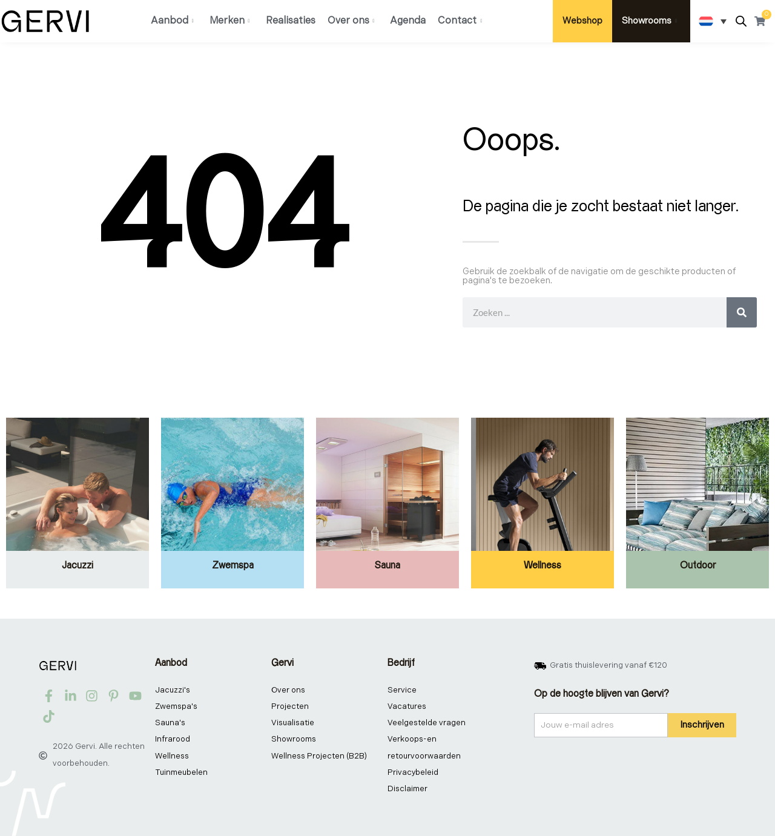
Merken (229, 21)
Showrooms (649, 21)
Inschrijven (702, 725)
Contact (460, 21)
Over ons (351, 21)
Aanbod (172, 21)
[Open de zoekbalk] (741, 21)
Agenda (408, 21)
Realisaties (290, 21)
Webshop (582, 21)
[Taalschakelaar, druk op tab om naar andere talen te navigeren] (713, 21)
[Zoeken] (742, 312)
